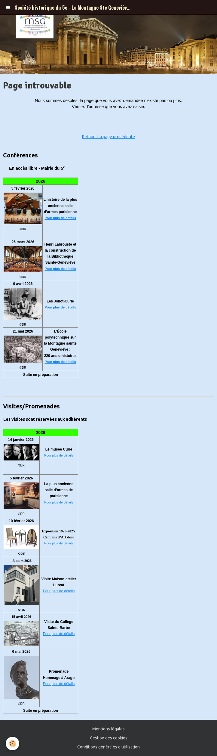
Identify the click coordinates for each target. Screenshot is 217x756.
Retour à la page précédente (108, 136)
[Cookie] (13, 743)
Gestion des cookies (108, 738)
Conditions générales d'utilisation (108, 747)
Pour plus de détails (60, 218)
